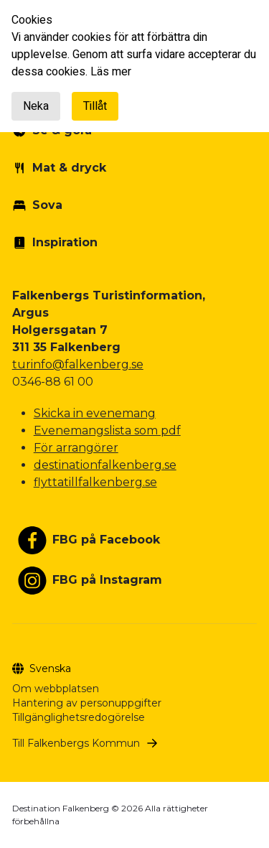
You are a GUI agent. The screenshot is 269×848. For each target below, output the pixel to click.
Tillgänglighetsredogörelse (78, 717)
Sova (47, 205)
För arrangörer (76, 448)
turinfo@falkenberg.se (77, 364)
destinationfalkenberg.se (105, 465)
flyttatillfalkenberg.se (95, 482)
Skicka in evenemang (95, 413)
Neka (36, 106)
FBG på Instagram (107, 580)
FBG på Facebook (106, 539)
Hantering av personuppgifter (86, 702)
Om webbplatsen (55, 688)
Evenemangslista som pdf (107, 430)
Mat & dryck (69, 167)
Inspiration (65, 242)
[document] (134, 66)
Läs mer (110, 71)
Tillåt (95, 106)
